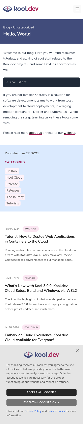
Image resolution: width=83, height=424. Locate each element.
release (12, 184)
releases (13, 190)
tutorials (12, 203)
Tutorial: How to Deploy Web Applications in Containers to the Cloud (40, 239)
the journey (15, 197)
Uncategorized (23, 27)
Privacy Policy (56, 411)
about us (35, 133)
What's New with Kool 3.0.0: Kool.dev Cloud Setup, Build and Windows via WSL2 (41, 288)
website (69, 133)
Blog (6, 27)
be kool (12, 171)
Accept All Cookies (41, 392)
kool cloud (14, 177)
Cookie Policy (33, 411)
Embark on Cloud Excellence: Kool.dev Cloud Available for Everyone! (36, 337)
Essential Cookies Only (41, 402)
